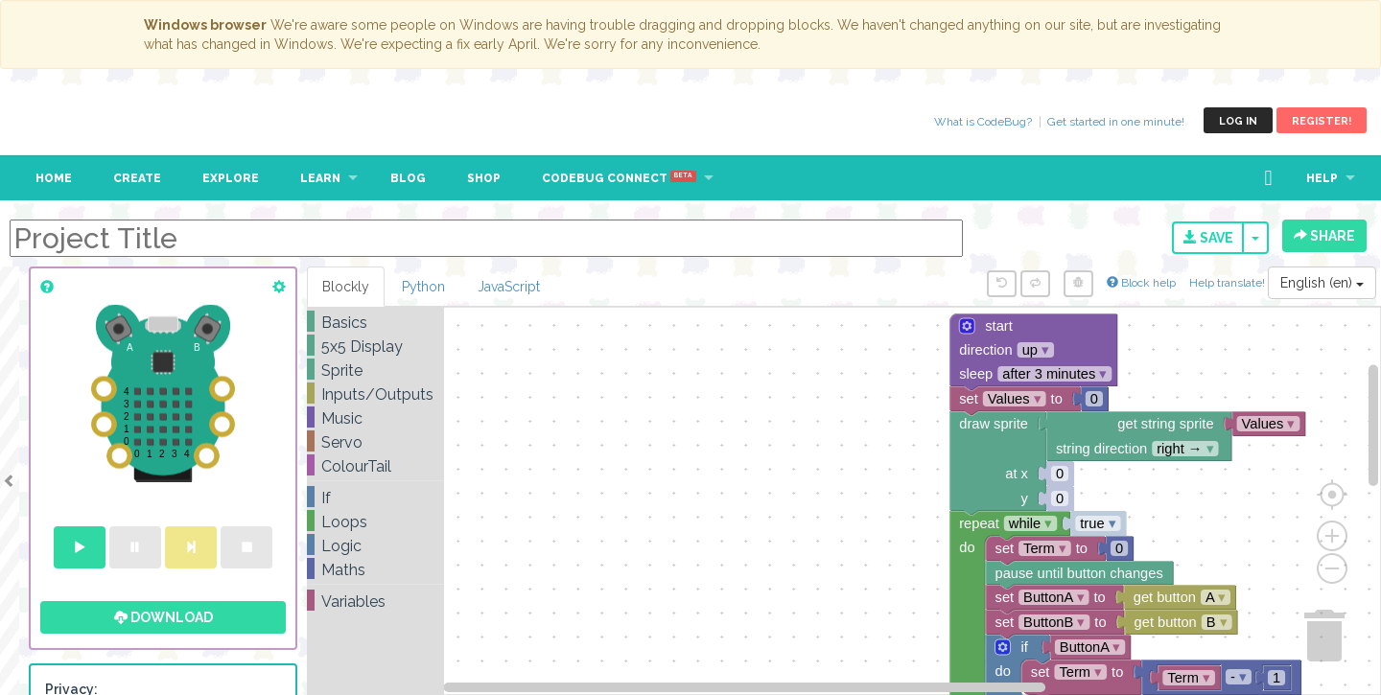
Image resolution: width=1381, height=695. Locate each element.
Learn (320, 178)
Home (53, 178)
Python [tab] (423, 286)
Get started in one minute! (1115, 121)
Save (1208, 237)
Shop (484, 178)
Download (163, 617)
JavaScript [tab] (509, 286)
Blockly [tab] (345, 286)
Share (1324, 235)
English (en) (1322, 282)
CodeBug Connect (619, 178)
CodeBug (78, 120)
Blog (408, 178)
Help (1322, 178)
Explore (230, 178)
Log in (1238, 121)
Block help (1141, 283)
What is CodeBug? (983, 121)
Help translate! (1228, 283)
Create (137, 178)
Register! (1321, 121)
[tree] (375, 462)
